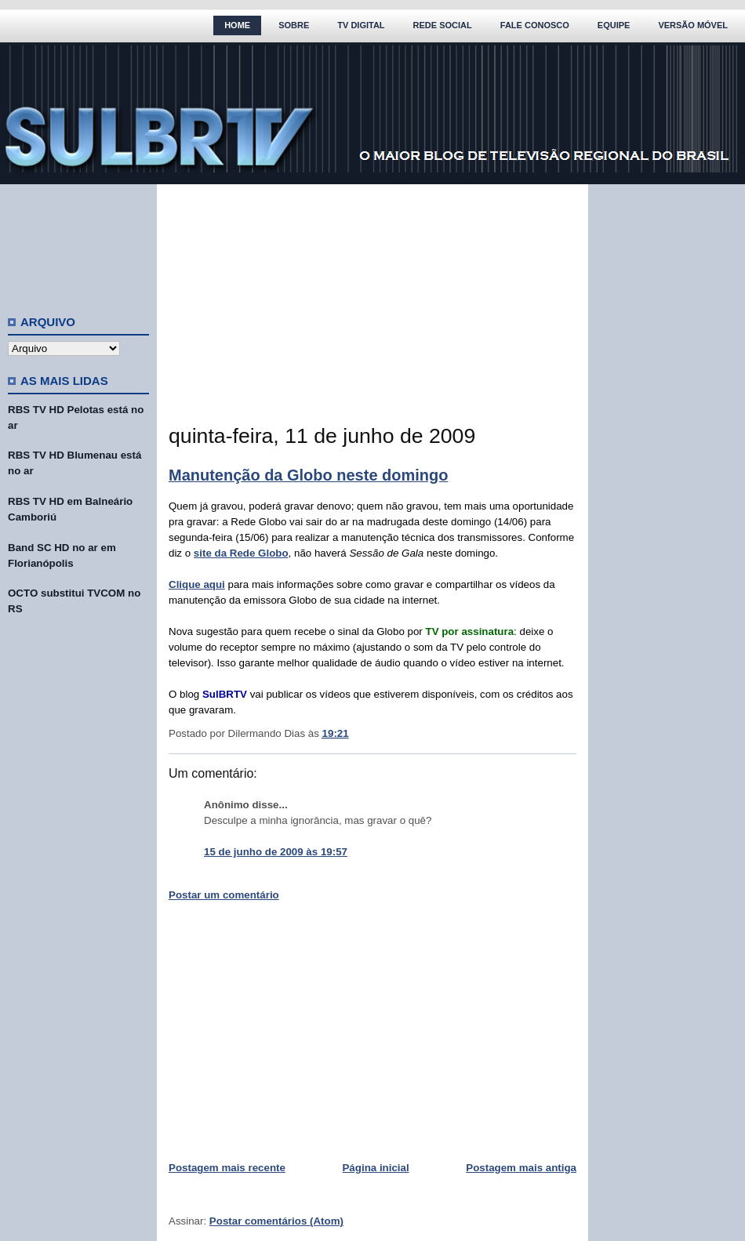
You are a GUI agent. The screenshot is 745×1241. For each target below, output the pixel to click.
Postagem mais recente (227, 1168)
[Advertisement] (78, 243)
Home (237, 25)
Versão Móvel (693, 25)
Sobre (293, 25)
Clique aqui (197, 584)
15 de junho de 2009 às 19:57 (275, 852)
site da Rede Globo (241, 553)
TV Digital (360, 25)
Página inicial (375, 1168)
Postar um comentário (224, 895)
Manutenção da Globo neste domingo (308, 475)
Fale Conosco (534, 25)
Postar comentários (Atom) (276, 1221)
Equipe (614, 25)
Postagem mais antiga (521, 1168)
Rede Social (442, 25)
